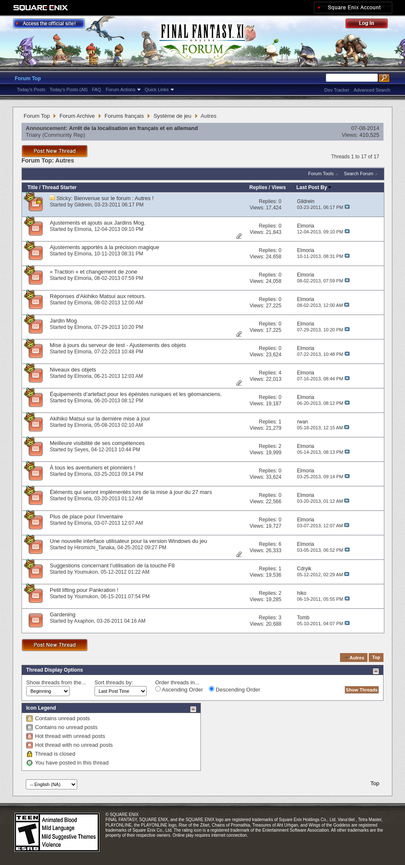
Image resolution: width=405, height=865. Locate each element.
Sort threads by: (113, 682)
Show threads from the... (56, 682)
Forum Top (28, 78)
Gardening (63, 614)
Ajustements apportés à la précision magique (104, 247)
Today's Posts (31, 89)
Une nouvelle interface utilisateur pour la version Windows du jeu (128, 541)
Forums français (124, 116)
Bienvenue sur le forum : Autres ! (114, 198)
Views (279, 187)
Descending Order (234, 689)
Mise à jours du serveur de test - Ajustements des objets (118, 345)
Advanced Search (372, 89)
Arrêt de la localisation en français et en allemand (133, 128)
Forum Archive (77, 116)
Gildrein (83, 205)
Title (32, 187)
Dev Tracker (336, 89)
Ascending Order (179, 689)
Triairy (33, 135)
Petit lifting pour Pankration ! (84, 590)
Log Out (371, 24)
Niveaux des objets (73, 369)
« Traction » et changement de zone (93, 271)
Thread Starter (59, 187)
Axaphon (84, 621)
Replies (258, 187)
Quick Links (157, 89)
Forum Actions (120, 89)
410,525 (369, 135)
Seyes (81, 450)
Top (376, 657)
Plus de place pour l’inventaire (86, 516)
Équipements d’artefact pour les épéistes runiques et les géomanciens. (136, 394)
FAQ (96, 89)
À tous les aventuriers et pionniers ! (92, 467)
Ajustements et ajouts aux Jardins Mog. (98, 223)
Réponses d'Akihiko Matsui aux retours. (98, 296)
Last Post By (314, 187)
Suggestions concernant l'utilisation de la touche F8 (112, 565)
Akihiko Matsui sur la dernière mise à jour (100, 418)
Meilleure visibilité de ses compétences (97, 443)
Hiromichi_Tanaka (94, 547)
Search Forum (358, 173)
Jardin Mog (63, 320)
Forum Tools (321, 173)
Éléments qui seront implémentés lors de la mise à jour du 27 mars (131, 492)
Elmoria (83, 229)
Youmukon (86, 572)
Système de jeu (173, 116)
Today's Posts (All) (69, 89)
